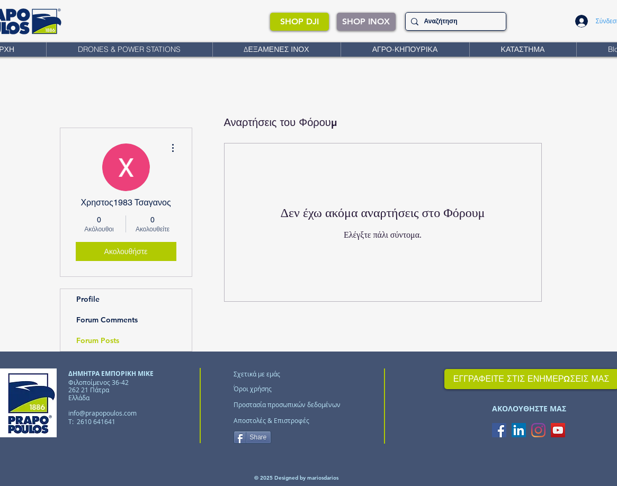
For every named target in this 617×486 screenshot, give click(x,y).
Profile (88, 299)
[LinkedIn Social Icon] (519, 430)
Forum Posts (97, 340)
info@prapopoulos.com (102, 413)
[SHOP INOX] (366, 22)
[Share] (252, 437)
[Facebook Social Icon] (499, 430)
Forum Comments (107, 320)
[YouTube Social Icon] (558, 430)
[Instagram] (538, 430)
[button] (129, 49)
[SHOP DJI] (299, 22)
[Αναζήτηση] (454, 21)
